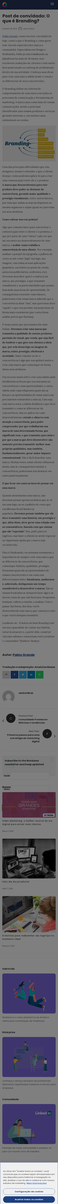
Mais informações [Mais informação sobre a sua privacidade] (37, 1185)
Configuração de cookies (29, 1193)
